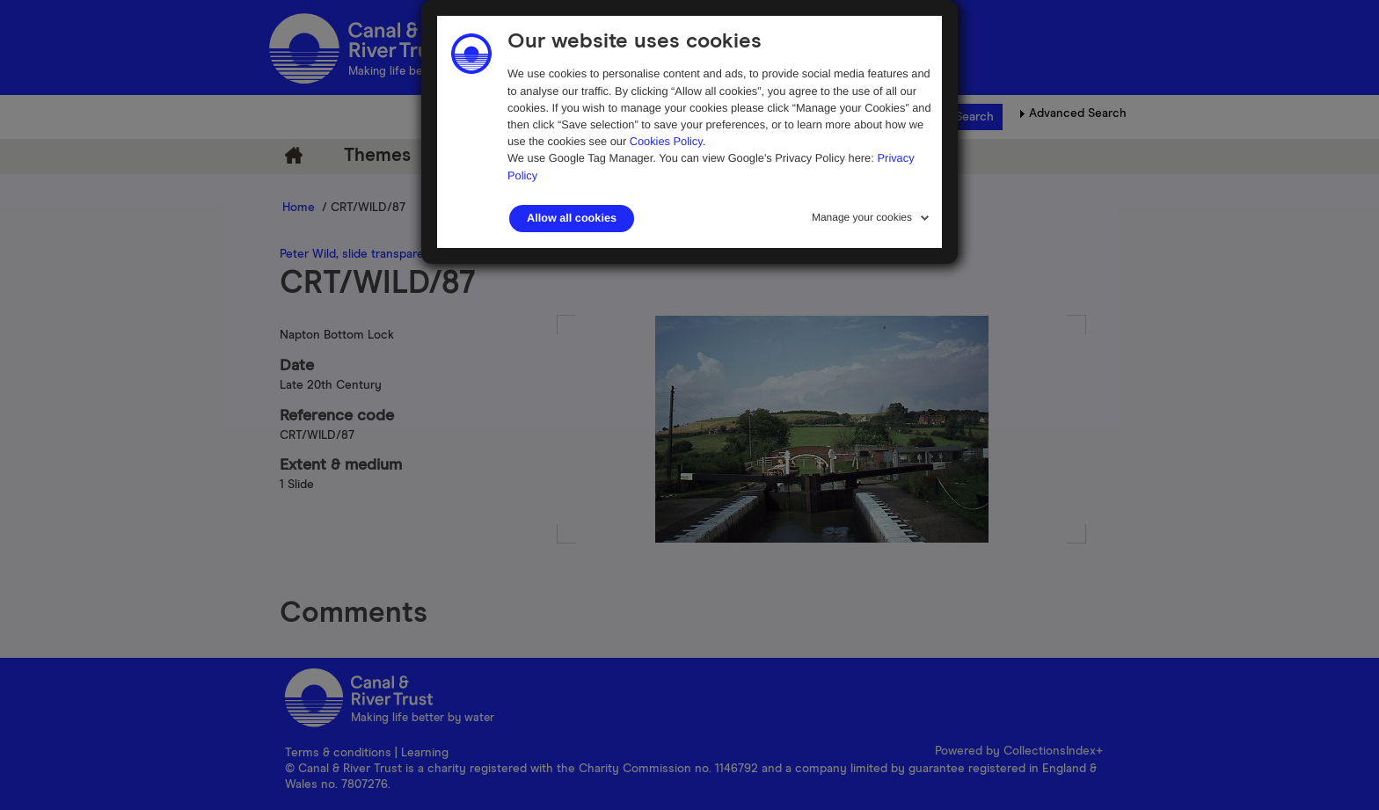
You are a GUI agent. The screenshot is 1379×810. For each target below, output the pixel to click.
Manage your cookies (862, 217)
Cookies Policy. (668, 141)
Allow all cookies (572, 218)
